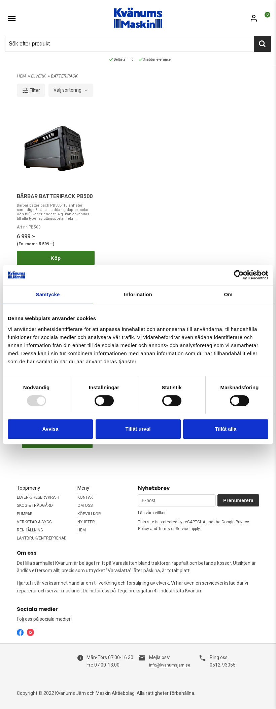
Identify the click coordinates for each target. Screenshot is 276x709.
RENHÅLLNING (30, 530)
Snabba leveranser (155, 59)
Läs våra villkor (152, 513)
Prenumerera (238, 500)
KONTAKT (86, 497)
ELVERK (39, 76)
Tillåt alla (226, 429)
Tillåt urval (138, 429)
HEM (21, 76)
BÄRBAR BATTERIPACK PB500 (55, 196)
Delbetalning (121, 59)
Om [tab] (228, 294)
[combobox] (71, 90)
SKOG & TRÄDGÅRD (35, 505)
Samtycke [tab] (48, 294)
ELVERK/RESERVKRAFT (38, 497)
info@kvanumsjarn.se (169, 665)
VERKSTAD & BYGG (34, 522)
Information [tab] (138, 294)
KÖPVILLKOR (89, 514)
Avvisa (50, 429)
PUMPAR (25, 514)
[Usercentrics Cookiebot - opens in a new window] (238, 275)
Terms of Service (173, 528)
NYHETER (86, 522)
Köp (55, 258)
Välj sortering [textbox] (67, 90)
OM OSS (85, 505)
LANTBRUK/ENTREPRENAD (42, 538)
